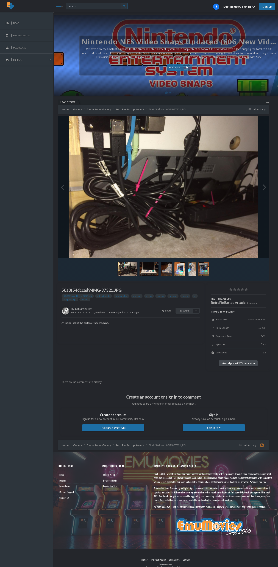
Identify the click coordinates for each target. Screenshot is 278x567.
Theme (144, 559)
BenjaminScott (83, 308)
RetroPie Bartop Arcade (228, 303)
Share (166, 310)
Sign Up (267, 6)
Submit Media (109, 474)
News (61, 474)
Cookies (186, 559)
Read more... (165, 65)
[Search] (96, 6)
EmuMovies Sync (110, 486)
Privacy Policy (158, 559)
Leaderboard (64, 486)
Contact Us (64, 497)
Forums (62, 480)
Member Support (66, 492)
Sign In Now (213, 427)
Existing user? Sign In (239, 6)
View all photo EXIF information (238, 363)
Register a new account (113, 427)
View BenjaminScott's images (124, 312)
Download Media (110, 480)
